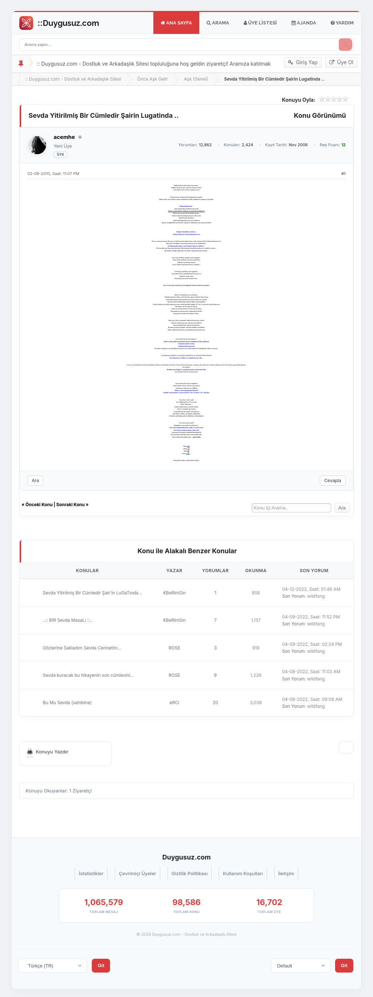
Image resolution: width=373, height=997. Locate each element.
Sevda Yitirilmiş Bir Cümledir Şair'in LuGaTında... (92, 593)
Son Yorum (293, 597)
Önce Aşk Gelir (152, 79)
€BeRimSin (174, 593)
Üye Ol (341, 62)
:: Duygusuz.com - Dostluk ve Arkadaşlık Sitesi (73, 79)
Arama (218, 23)
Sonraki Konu (70, 505)
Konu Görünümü (320, 115)
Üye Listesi (260, 23)
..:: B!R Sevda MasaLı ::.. (68, 621)
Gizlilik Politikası (190, 874)
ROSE (174, 648)
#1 (343, 173)
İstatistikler (91, 874)
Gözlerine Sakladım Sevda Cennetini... (82, 648)
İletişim (286, 874)
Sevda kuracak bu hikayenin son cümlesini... (88, 676)
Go (59, 23)
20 (215, 703)
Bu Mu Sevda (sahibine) (67, 703)
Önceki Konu (38, 505)
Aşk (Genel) (196, 79)
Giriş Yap (303, 62)
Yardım (342, 23)
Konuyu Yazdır (52, 752)
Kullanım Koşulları (243, 874)
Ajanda (303, 23)
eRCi (174, 703)
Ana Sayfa (176, 23)
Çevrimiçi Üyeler (137, 874)
